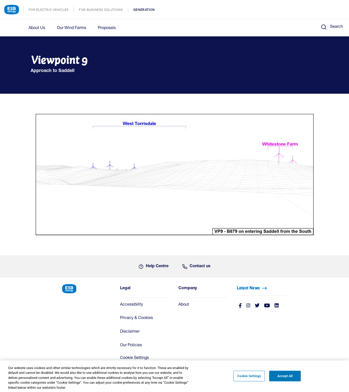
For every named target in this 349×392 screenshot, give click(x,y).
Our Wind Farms (71, 28)
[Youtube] (267, 306)
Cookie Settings (134, 358)
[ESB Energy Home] (87, 288)
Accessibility (131, 305)
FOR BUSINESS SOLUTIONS (103, 10)
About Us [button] (37, 28)
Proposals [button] (107, 28)
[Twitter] (257, 306)
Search (336, 27)
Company (187, 288)
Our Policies (131, 346)
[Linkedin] (276, 306)
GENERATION (146, 10)
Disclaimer (129, 332)
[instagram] (248, 306)
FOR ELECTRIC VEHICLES (51, 10)
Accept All (285, 379)
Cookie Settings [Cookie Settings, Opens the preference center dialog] (249, 379)
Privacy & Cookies (136, 318)
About (183, 305)
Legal (125, 288)
